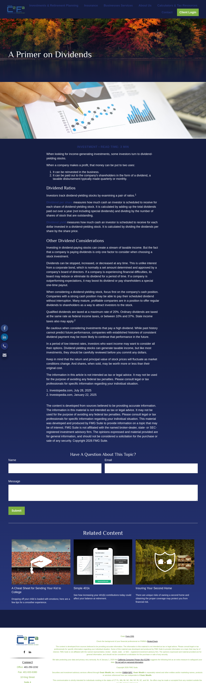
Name (12, 460)
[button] (54, 5)
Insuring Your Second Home (154, 588)
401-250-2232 (31, 667)
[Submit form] (16, 511)
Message (14, 481)
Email (108, 460)
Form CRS (130, 636)
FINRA (125, 672)
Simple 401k (82, 588)
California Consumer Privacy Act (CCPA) (134, 660)
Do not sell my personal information (129, 662)
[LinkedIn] (4, 337)
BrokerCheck (152, 641)
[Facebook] (4, 328)
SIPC (130, 672)
